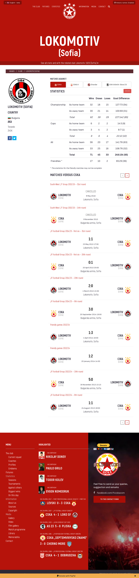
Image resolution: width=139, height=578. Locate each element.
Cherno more (56, 544)
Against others (15, 487)
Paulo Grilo (54, 468)
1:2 (91, 356)
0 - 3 (59, 503)
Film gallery (13, 525)
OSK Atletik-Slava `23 (116, 84)
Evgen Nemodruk (57, 491)
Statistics (56, 6)
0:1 (91, 262)
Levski (51, 503)
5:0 (91, 379)
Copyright (12, 510)
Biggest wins (14, 491)
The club (36, 6)
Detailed (127, 91)
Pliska (66, 526)
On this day (13, 495)
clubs (20, 71)
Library (11, 533)
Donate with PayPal (66, 576)
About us (12, 503)
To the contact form (109, 499)
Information (84, 6)
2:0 (91, 285)
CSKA (58, 84)
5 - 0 (58, 526)
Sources (12, 506)
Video (10, 522)
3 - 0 (42, 544)
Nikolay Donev (56, 457)
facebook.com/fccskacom (111, 492)
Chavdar (92, 84)
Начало (12, 71)
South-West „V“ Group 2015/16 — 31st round (68, 184)
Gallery (11, 518)
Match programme (16, 529)
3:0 (91, 309)
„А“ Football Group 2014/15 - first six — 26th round (70, 254)
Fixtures (45, 6)
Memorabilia (14, 537)
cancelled (91, 191)
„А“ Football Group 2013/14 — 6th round (66, 395)
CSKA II (75, 84)
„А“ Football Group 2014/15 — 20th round (66, 278)
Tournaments (14, 483)
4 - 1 (56, 515)
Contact (102, 6)
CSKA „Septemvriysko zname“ (67, 538)
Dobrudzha (68, 555)
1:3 (91, 332)
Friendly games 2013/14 (60, 325)
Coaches (12, 461)
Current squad (14, 457)
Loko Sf (65, 515)
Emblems (12, 468)
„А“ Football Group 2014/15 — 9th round (66, 301)
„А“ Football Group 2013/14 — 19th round (66, 371)
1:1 (91, 239)
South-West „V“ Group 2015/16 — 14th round (68, 207)
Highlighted (44, 444)
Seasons (12, 480)
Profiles (12, 464)
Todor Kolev (54, 480)
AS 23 (50, 526)
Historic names (124, 3)
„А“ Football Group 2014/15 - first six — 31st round (70, 231)
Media (93, 6)
